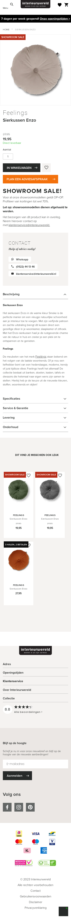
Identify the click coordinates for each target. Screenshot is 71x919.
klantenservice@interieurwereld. (29, 225)
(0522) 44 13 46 (25, 266)
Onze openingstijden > (55, 18)
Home (6, 29)
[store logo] (36, 4)
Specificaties (11, 398)
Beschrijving (11, 294)
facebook (7, 807)
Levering (9, 417)
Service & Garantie (15, 408)
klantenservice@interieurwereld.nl (36, 274)
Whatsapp (22, 259)
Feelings (40, 356)
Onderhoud (10, 427)
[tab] (35, 294)
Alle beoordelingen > (28, 712)
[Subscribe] (17, 775)
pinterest (30, 807)
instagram (18, 807)
